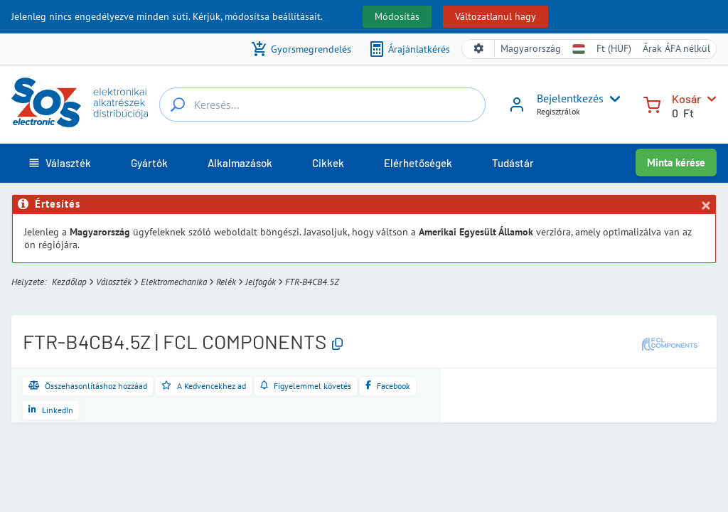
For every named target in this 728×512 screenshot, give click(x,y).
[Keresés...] (178, 104)
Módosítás (397, 16)
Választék (114, 282)
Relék (226, 282)
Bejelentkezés (570, 98)
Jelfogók (260, 282)
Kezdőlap (69, 282)
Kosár (686, 98)
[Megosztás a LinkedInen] (51, 410)
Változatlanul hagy (495, 16)
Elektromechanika (174, 282)
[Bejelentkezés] (516, 109)
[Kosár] (651, 103)
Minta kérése (676, 162)
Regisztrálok (558, 111)
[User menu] (612, 99)
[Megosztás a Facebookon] (388, 386)
